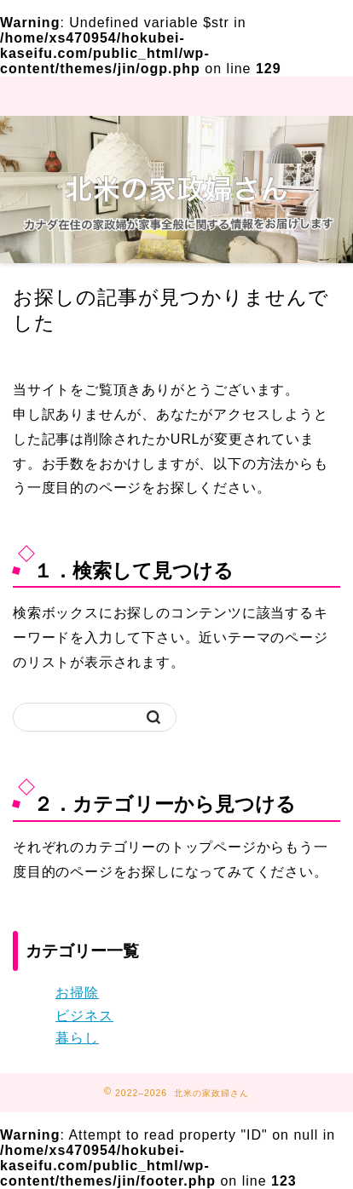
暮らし (77, 1038)
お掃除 (77, 992)
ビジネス (84, 1015)
